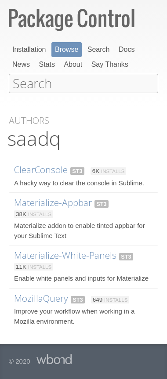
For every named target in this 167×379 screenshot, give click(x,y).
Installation (29, 49)
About (73, 64)
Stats (46, 64)
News (21, 64)
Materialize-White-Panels (65, 254)
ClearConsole (41, 168)
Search (98, 49)
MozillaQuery (41, 297)
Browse (66, 49)
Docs (126, 49)
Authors (29, 119)
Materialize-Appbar (53, 201)
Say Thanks (109, 64)
